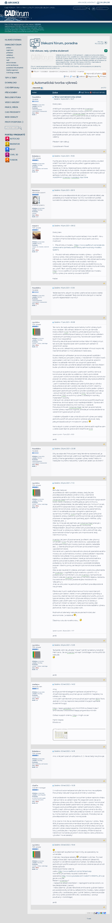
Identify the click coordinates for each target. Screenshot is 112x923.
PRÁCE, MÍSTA (11, 107)
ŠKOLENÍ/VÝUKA (13, 97)
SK (101, 2)
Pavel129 (36, 97)
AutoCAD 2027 (33, 26)
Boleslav (36, 156)
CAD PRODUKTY (12, 112)
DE (108, 2)
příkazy (14, 31)
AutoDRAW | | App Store (70, 177)
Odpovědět (37, 88)
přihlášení (9, 53)
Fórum (36, 72)
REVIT (10, 149)
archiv (103, 88)
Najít (73, 76)
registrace (9, 50)
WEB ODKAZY (11, 117)
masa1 (35, 226)
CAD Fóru (87, 62)
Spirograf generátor (12, 30)
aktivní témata (11, 63)
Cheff (35, 785)
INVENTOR (12, 144)
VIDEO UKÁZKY (12, 102)
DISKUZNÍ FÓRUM (13, 44)
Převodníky (40, 30)
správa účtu (10, 57)
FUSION (11, 160)
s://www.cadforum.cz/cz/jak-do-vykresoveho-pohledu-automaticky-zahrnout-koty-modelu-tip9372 (79, 247)
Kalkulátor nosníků (37, 28)
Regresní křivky (25, 30)
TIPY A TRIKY (11, 77)
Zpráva (55, 92)
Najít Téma (83, 92)
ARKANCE (82, 2)
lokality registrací (12, 70)
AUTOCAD (12, 138)
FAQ (67, 76)
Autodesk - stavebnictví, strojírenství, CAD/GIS (58, 72)
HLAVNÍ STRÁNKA (13, 40)
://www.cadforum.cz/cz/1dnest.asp (74, 871)
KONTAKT (91, 2)
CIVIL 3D (11, 154)
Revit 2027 (22, 28)
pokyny (8, 48)
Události (80, 76)
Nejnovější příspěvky (94, 74)
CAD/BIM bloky (12, 87)
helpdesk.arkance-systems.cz (49, 68)
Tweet (89, 918)
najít (7, 60)
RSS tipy (100, 42)
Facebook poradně (84, 64)
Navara (36, 190)
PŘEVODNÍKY (11, 92)
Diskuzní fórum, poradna (54, 43)
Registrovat (92, 76)
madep (35, 684)
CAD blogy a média (12, 72)
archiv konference (12, 65)
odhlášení (9, 55)
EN (105, 2)
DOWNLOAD (11, 82)
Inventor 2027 (9, 28)
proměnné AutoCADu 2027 (28, 31)
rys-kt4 (35, 322)
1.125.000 (37, 24)
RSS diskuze (99, 43)
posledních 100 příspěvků (14, 68)
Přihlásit (103, 76)
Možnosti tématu (97, 92)
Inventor (81, 72)
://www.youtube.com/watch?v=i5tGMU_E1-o (82, 876)
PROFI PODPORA (13, 122)
